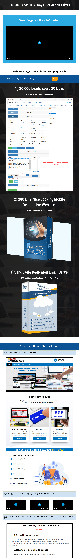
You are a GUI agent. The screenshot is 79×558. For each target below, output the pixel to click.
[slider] (32, 58)
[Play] (8, 58)
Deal (54, 79)
